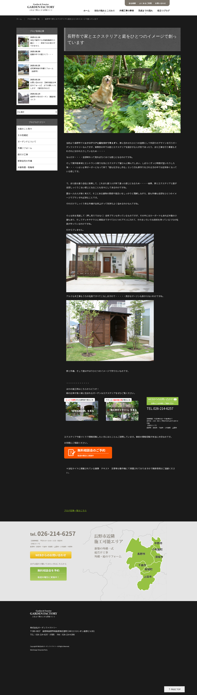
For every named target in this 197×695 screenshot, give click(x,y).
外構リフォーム (25, 148)
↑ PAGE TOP (174, 689)
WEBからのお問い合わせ (50, 555)
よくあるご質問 (145, 3)
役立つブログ (163, 11)
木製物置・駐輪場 (26, 167)
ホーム (86, 11)
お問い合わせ (160, 3)
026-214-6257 (53, 533)
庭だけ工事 (23, 154)
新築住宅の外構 (25, 160)
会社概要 (132, 3)
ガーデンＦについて (27, 141)
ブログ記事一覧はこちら (75, 510)
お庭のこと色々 (25, 128)
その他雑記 (23, 135)
